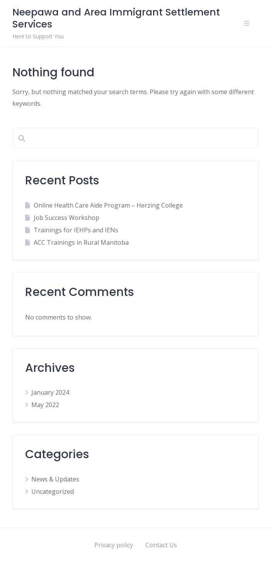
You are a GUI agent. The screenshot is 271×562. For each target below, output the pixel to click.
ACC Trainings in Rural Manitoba (81, 242)
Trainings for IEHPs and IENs (76, 230)
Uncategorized (52, 491)
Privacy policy (113, 545)
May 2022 (45, 404)
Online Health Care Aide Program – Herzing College (108, 205)
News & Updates (55, 479)
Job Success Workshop (66, 217)
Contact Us (161, 545)
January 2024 (50, 392)
